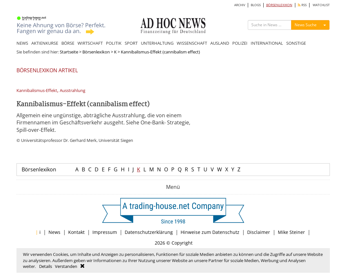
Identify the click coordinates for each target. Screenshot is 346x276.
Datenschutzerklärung (149, 232)
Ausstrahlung (72, 90)
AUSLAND (219, 43)
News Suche (306, 25)
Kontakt (76, 232)
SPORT (131, 43)
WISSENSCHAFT (192, 43)
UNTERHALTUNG (157, 43)
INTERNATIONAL (267, 43)
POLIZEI (239, 43)
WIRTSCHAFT (90, 43)
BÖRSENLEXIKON (279, 5)
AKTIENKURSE (44, 43)
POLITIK (113, 43)
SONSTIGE (296, 43)
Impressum (104, 232)
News (54, 232)
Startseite (69, 52)
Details (45, 266)
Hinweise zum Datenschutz (210, 232)
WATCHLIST (321, 5)
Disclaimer (258, 232)
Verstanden (66, 266)
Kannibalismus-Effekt (36, 90)
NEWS (22, 43)
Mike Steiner (291, 232)
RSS (302, 5)
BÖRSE (67, 43)
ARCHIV (239, 5)
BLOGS (256, 5)
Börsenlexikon (96, 52)
